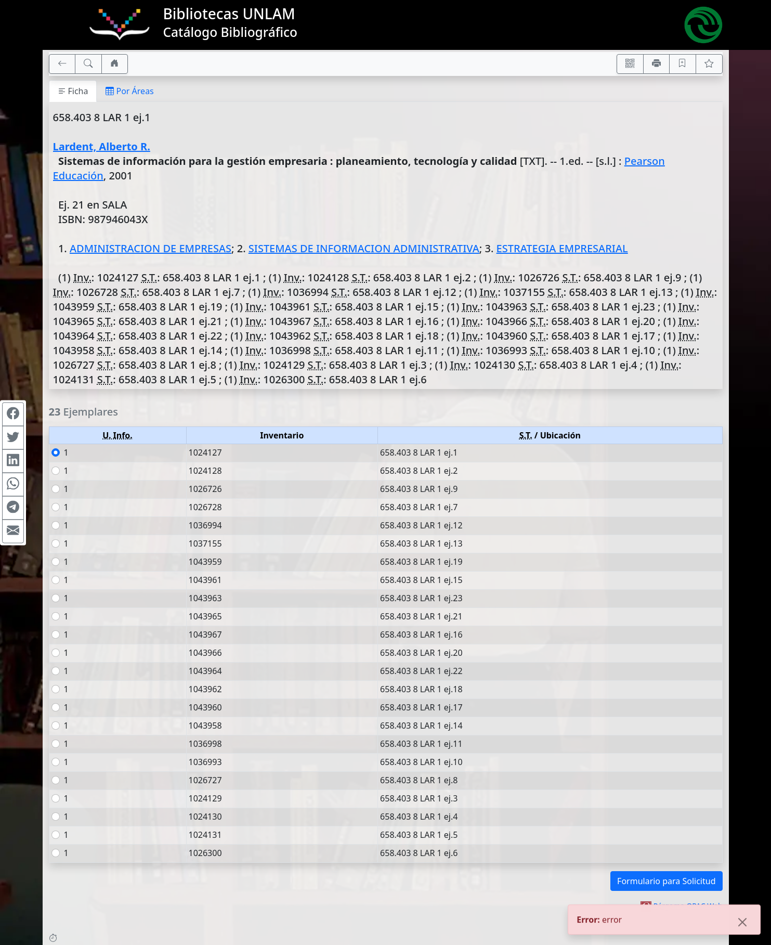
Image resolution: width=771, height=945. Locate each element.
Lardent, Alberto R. (101, 146)
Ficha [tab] (73, 91)
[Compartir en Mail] (13, 531)
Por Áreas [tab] (129, 91)
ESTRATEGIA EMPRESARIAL (562, 248)
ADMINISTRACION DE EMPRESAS (150, 248)
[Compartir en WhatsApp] (13, 484)
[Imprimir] (656, 64)
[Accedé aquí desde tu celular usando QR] (630, 64)
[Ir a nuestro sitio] (114, 64)
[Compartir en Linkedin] (13, 461)
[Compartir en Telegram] (13, 508)
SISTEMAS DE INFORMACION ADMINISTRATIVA (364, 248)
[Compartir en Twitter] (13, 437)
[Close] (742, 923)
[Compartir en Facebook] (13, 414)
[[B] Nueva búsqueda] (88, 64)
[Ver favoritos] (709, 64)
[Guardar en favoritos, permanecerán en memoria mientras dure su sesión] (682, 64)
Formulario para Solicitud (666, 881)
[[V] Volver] (62, 64)
